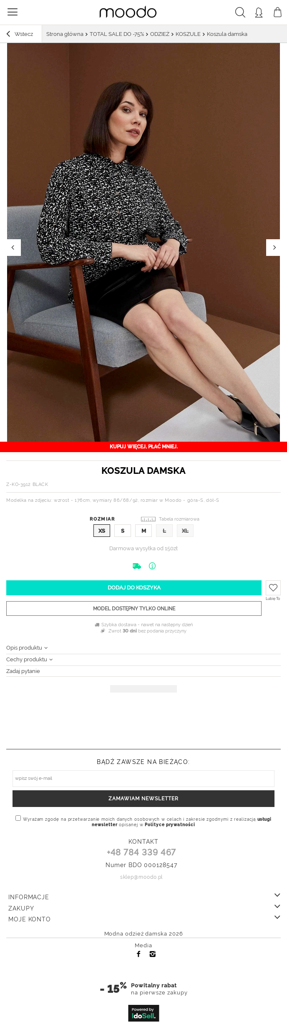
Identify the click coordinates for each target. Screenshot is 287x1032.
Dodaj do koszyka (134, 587)
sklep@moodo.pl (141, 877)
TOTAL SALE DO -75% (117, 34)
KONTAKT (143, 841)
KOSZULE (188, 34)
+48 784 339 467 (141, 853)
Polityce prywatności (170, 824)
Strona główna (64, 34)
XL (185, 531)
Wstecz (19, 35)
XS (101, 531)
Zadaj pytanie (23, 671)
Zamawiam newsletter (143, 799)
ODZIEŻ (159, 34)
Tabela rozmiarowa (179, 519)
